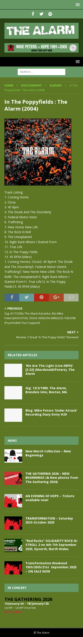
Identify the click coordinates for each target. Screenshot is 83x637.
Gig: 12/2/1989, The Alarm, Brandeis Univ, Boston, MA (46, 390)
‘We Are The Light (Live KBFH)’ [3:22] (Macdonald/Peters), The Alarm (50, 369)
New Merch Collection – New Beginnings (48, 453)
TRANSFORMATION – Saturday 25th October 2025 (49, 520)
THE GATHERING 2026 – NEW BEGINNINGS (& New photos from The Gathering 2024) (51, 477)
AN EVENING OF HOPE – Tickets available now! (49, 498)
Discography (31, 85)
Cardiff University (25, 607)
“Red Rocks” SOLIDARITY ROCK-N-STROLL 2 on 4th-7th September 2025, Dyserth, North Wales (51, 545)
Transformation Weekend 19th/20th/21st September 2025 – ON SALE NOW (51, 567)
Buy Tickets (12, 612)
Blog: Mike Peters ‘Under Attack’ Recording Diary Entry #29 (51, 412)
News (12, 440)
